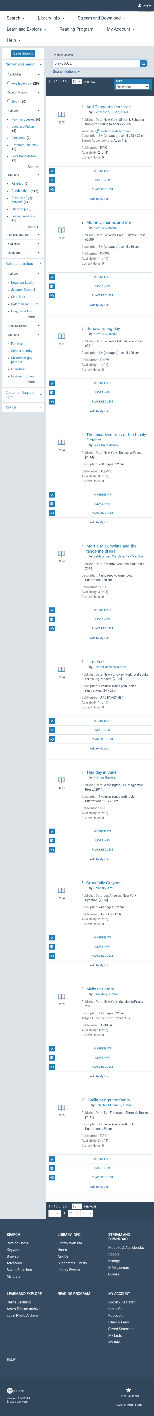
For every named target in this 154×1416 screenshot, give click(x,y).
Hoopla (113, 1254)
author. (119, 556)
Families (17, 183)
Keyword (13, 1250)
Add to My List (99, 198)
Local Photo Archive (22, 1315)
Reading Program (74, 1294)
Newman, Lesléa (23, 119)
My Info (114, 1342)
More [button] (86, 40)
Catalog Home (18, 1243)
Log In (147, 5)
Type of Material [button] (18, 92)
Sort (119, 81)
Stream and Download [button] (119, 1237)
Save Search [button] (23, 53)
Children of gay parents (22, 200)
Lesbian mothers (23, 216)
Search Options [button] (66, 71)
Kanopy (114, 1261)
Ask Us (63, 1256)
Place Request (81, 189)
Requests (115, 1315)
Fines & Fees (118, 1322)
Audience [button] (14, 244)
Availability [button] (14, 74)
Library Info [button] (51, 39)
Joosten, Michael (23, 127)
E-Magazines (118, 1267)
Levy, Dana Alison (24, 156)
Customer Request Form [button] (20, 395)
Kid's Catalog (129, 1394)
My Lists (13, 1276)
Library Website (70, 1243)
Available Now (22, 83)
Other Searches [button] (17, 325)
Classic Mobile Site (129, 1405)
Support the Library (72, 1263)
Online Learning (19, 1302)
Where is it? (80, 171)
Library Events (69, 1270)
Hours (62, 1250)
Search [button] (15, 39)
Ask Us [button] (11, 407)
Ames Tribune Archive (23, 1309)
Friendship (19, 209)
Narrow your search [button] (21, 64)
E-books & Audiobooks (126, 1247)
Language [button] (14, 252)
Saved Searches (19, 1270)
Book (16, 101)
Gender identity (22, 191)
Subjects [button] (13, 174)
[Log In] (139, 5)
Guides (113, 1274)
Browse (13, 1256)
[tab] (23, 64)
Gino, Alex (18, 138)
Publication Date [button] (18, 234)
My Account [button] (119, 1294)
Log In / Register (121, 1302)
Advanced (14, 1263)
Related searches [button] (19, 264)
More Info (79, 180)
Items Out (116, 1309)
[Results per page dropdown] (77, 81)
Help (11, 1359)
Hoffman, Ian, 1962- (26, 145)
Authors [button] (13, 110)
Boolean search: (63, 55)
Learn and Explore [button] (24, 1294)
